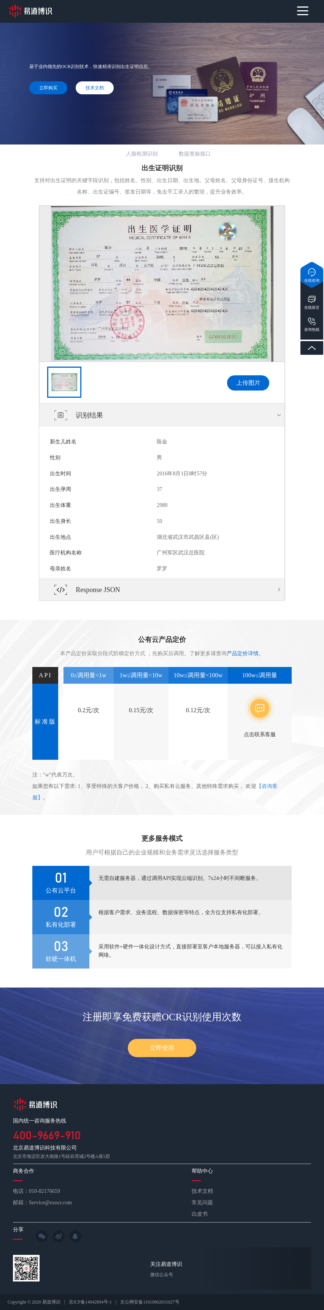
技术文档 (95, 88)
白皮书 (200, 1214)
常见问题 (202, 1202)
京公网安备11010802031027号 (149, 1302)
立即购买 (48, 88)
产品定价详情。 (245, 653)
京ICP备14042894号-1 (90, 1302)
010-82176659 (44, 1191)
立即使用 (162, 1048)
